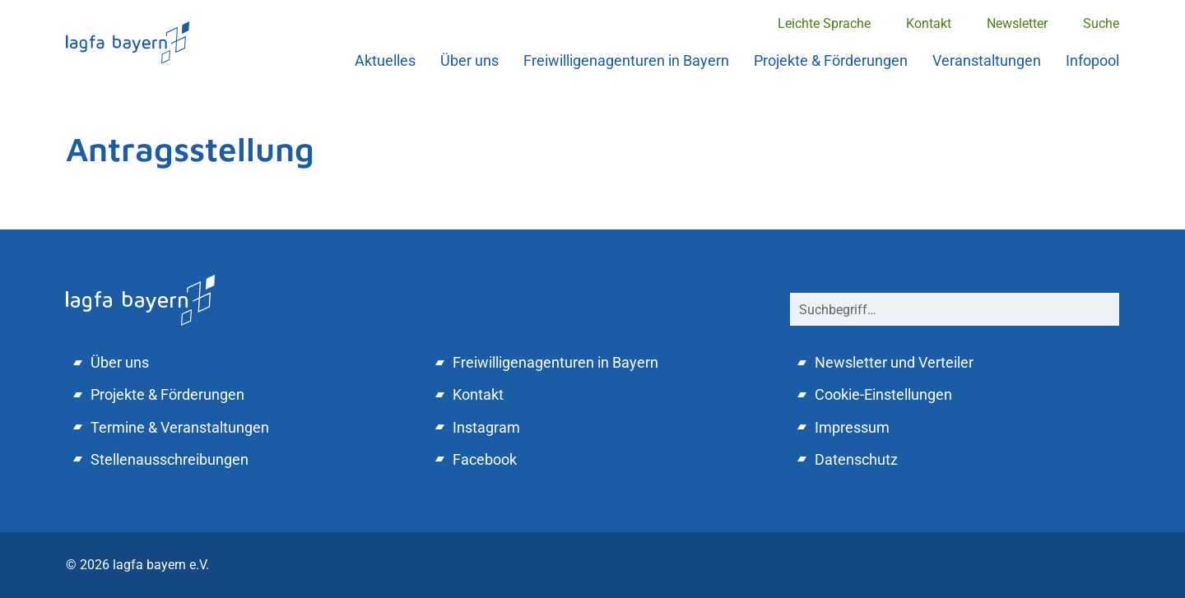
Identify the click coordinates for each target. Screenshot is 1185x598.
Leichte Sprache (824, 23)
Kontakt (928, 23)
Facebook (485, 459)
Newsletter (1017, 23)
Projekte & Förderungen (831, 60)
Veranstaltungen (986, 60)
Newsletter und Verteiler (894, 362)
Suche (1101, 23)
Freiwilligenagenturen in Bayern (626, 60)
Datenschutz (856, 459)
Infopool (1092, 60)
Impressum (852, 427)
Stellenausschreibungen (170, 459)
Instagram (486, 427)
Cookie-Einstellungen (883, 394)
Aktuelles (385, 60)
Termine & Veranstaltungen (180, 427)
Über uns (469, 60)
